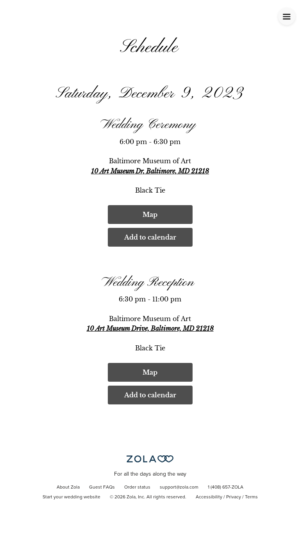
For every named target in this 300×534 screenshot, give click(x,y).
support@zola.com (179, 487)
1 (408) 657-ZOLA (225, 487)
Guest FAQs (102, 487)
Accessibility (209, 497)
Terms (251, 497)
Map (150, 214)
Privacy (233, 497)
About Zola (68, 487)
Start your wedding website (71, 497)
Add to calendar (150, 237)
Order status (137, 487)
